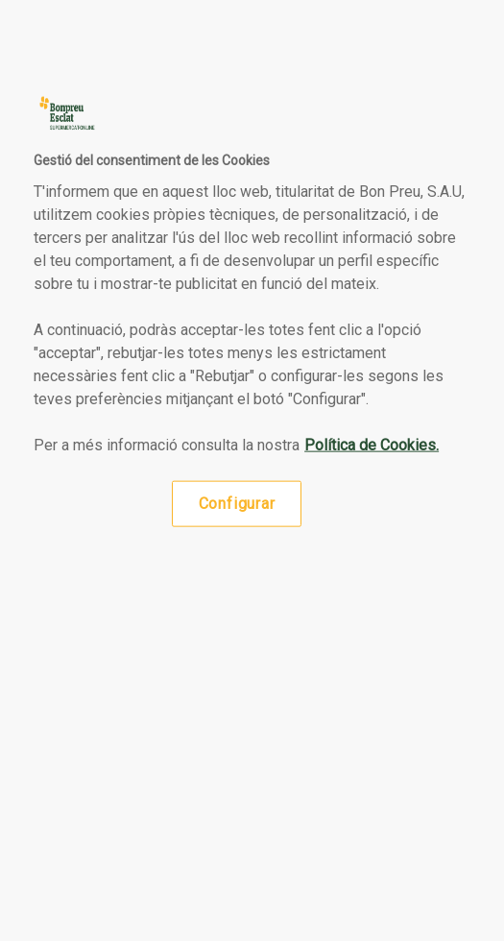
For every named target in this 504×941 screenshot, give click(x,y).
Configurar (237, 503)
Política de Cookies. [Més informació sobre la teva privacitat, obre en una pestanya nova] (371, 444)
